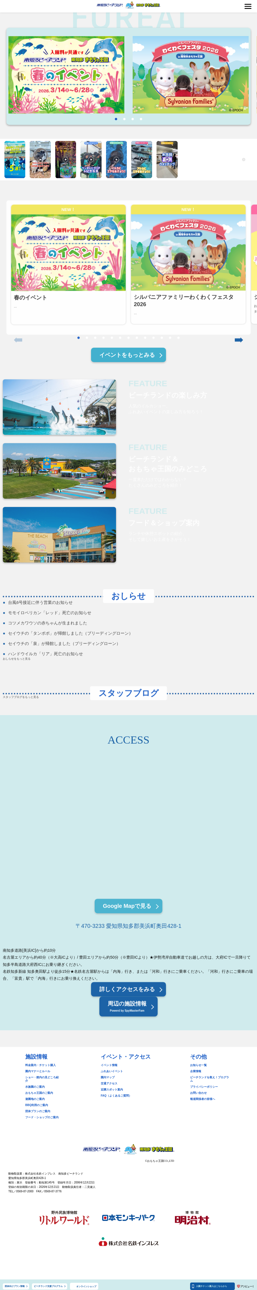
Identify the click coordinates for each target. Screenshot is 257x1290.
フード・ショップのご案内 (42, 1113)
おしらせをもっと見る (17, 667)
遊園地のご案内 (35, 1095)
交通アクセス (109, 1083)
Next (239, 285)
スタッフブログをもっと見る (21, 697)
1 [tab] (116, 119)
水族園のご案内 (35, 1083)
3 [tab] (132, 119)
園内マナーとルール (37, 1071)
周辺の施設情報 (127, 1044)
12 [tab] (170, 355)
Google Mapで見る (127, 943)
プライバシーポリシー (204, 1083)
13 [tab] (178, 355)
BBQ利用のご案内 (36, 1101)
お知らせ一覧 (198, 1065)
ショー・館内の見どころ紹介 (43, 1077)
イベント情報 (109, 1065)
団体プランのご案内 (37, 1107)
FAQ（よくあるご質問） (116, 1095)
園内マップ (108, 1077)
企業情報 (195, 1071)
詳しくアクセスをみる (127, 1027)
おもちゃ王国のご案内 (39, 1089)
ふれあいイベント (112, 1071)
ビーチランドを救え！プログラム (211, 1077)
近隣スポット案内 (112, 1089)
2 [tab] (124, 119)
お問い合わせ (198, 1089)
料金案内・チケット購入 (40, 1065)
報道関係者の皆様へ (202, 1095)
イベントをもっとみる (127, 355)
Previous (18, 285)
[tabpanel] (66, 75)
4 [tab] (141, 119)
